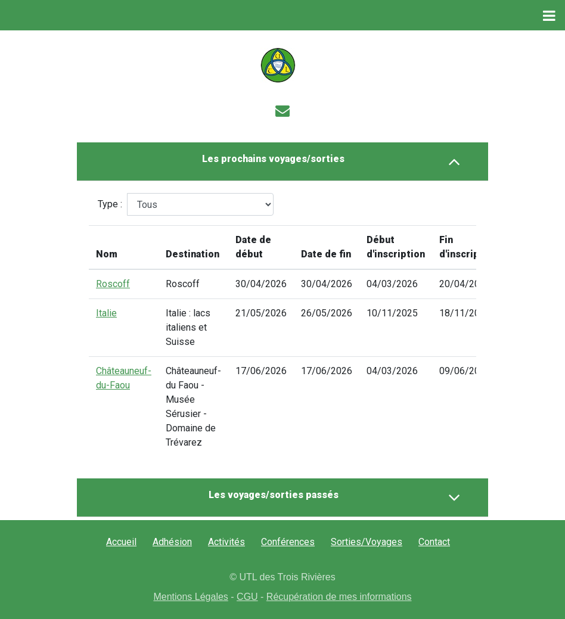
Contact (434, 542)
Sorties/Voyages (366, 542)
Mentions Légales (190, 597)
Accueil (121, 542)
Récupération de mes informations (339, 597)
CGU (247, 597)
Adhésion (172, 542)
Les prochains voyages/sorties (331, 161)
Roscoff (113, 284)
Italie (106, 313)
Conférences (288, 542)
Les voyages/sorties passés (335, 497)
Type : (110, 204)
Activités (226, 542)
